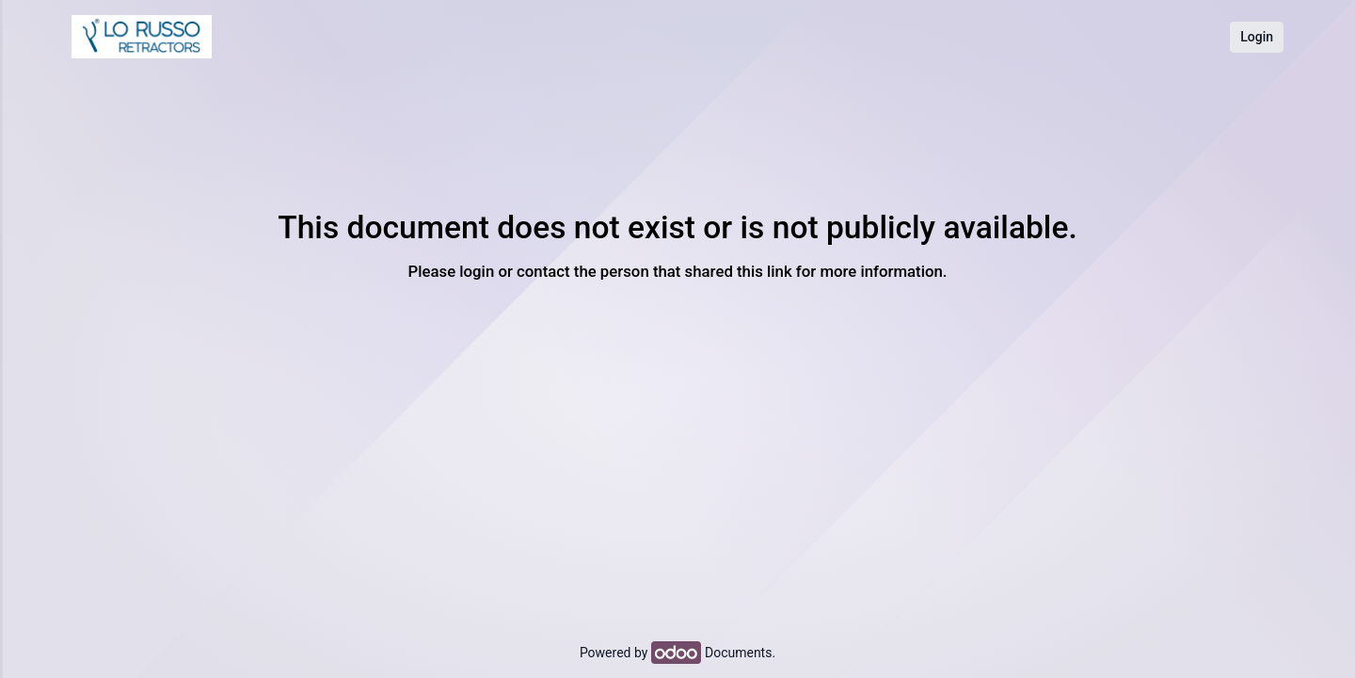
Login (1256, 36)
